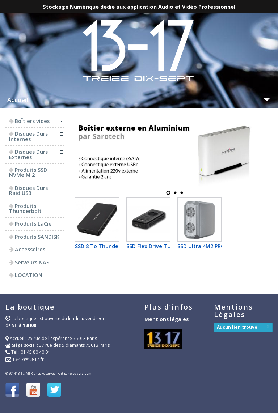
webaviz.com (81, 373)
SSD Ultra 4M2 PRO (201, 246)
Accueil (17, 99)
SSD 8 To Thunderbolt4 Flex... (112, 246)
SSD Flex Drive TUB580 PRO (160, 246)
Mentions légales (166, 319)
